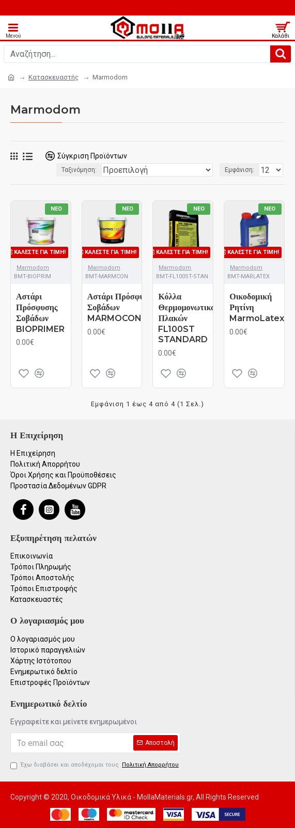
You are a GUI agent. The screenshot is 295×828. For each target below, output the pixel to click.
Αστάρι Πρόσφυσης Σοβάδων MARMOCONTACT (126, 307)
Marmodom (33, 267)
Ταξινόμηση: (79, 169)
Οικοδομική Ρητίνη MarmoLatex (256, 307)
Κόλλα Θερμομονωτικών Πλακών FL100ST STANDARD (189, 318)
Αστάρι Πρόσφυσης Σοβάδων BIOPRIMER (40, 312)
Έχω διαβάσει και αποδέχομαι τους (95, 765)
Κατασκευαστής (53, 77)
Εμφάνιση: (239, 169)
